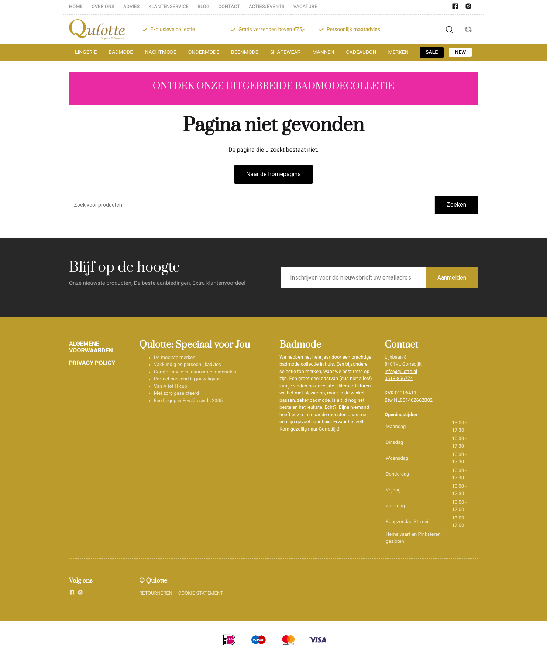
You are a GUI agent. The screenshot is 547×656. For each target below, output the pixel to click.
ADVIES (131, 7)
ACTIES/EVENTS (267, 7)
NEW (460, 52)
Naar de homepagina (273, 173)
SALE (432, 52)
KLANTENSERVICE (168, 7)
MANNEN (323, 52)
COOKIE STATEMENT (200, 593)
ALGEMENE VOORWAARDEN (91, 347)
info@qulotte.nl (401, 371)
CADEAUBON (361, 52)
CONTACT (229, 7)
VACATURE (305, 7)
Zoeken (456, 204)
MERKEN (398, 52)
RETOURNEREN (155, 593)
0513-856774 (399, 378)
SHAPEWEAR (285, 52)
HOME (76, 7)
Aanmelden (451, 277)
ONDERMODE (203, 52)
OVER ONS (103, 7)
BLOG (203, 7)
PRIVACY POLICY (92, 362)
